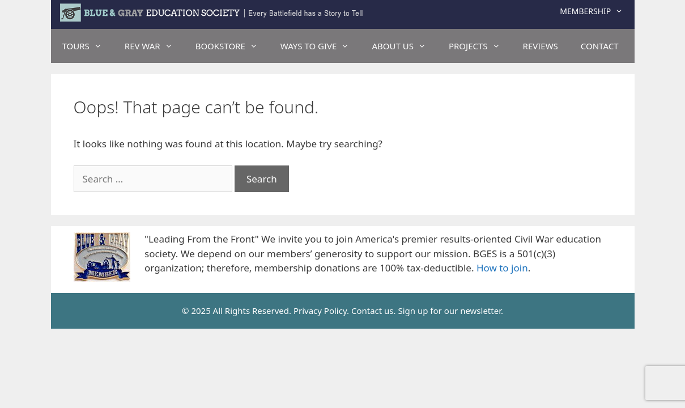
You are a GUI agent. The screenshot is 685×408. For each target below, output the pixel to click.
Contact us (372, 310)
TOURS (87, 46)
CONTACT (600, 46)
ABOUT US (404, 46)
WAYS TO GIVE (320, 46)
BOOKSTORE (232, 46)
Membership (597, 11)
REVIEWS (540, 46)
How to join (502, 267)
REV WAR (154, 46)
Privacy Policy (320, 310)
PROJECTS (480, 46)
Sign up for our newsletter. (450, 310)
